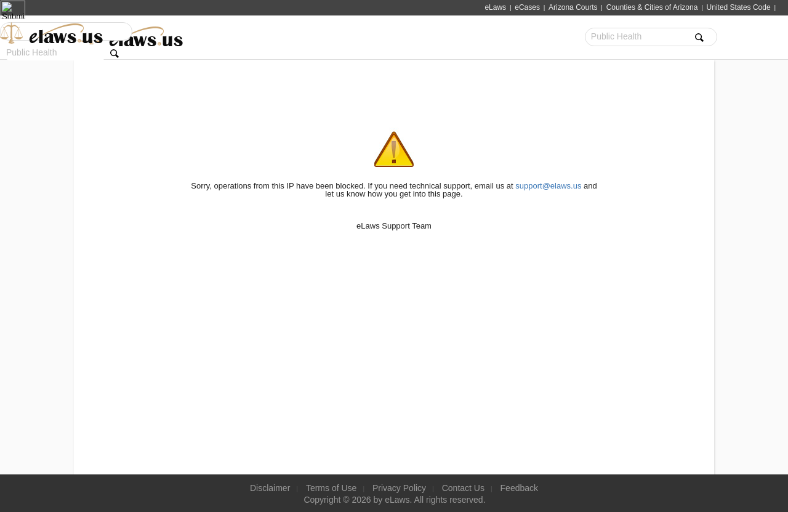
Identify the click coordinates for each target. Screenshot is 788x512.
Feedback (519, 488)
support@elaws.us (548, 185)
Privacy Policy (399, 488)
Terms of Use (331, 488)
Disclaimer (270, 488)
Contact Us (463, 488)
